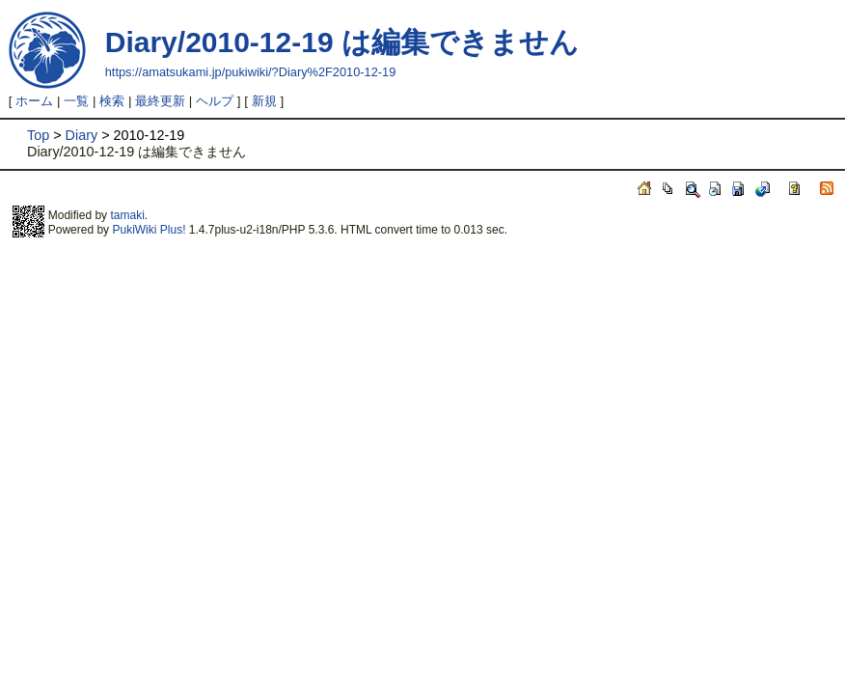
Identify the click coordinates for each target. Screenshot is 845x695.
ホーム (34, 101)
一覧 (76, 101)
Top (38, 135)
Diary (82, 135)
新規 (264, 101)
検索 (111, 101)
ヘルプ (214, 101)
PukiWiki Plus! (148, 229)
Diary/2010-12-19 (219, 42)
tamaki (127, 215)
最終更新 (160, 101)
